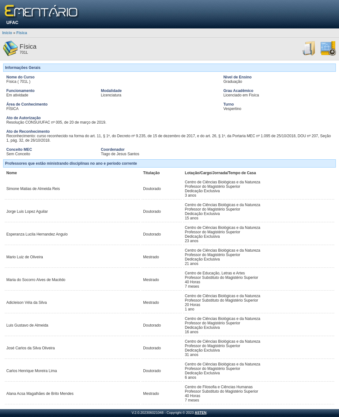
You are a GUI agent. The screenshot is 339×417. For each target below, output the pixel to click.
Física (21, 33)
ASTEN (200, 412)
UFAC (12, 22)
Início (7, 33)
